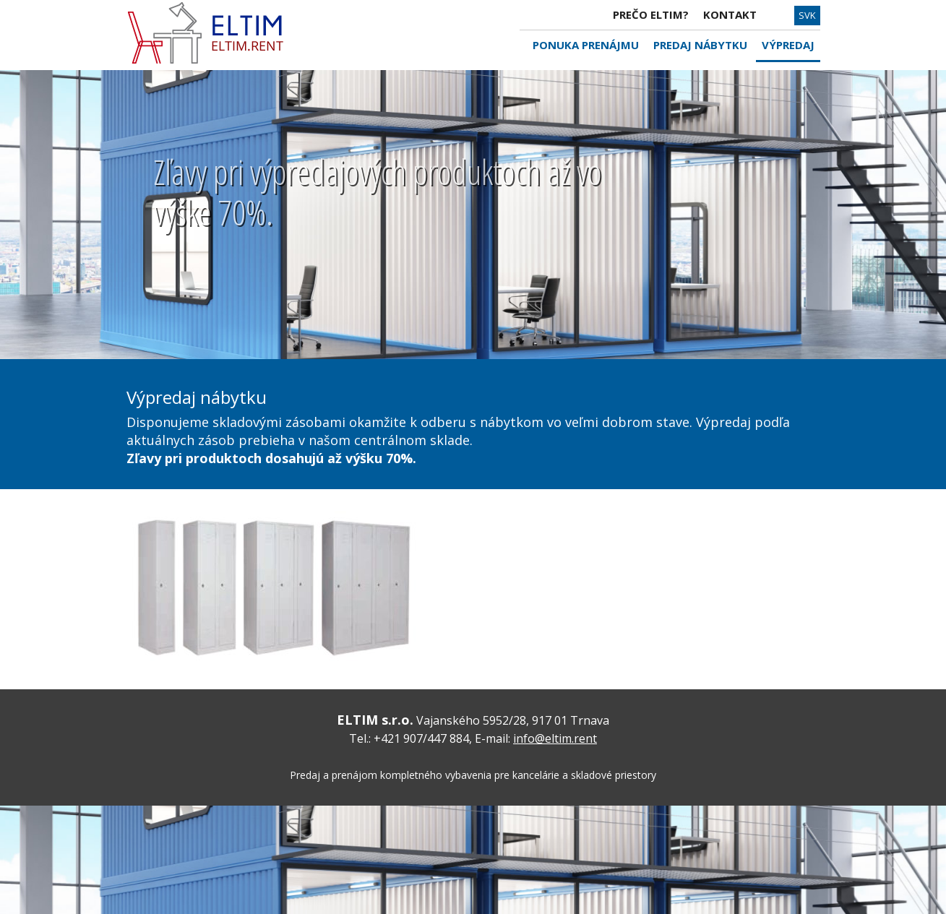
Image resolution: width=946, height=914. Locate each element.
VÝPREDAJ (788, 45)
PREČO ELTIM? (651, 14)
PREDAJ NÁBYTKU (700, 45)
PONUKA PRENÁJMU (586, 45)
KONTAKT (730, 14)
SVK (807, 15)
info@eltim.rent (555, 738)
